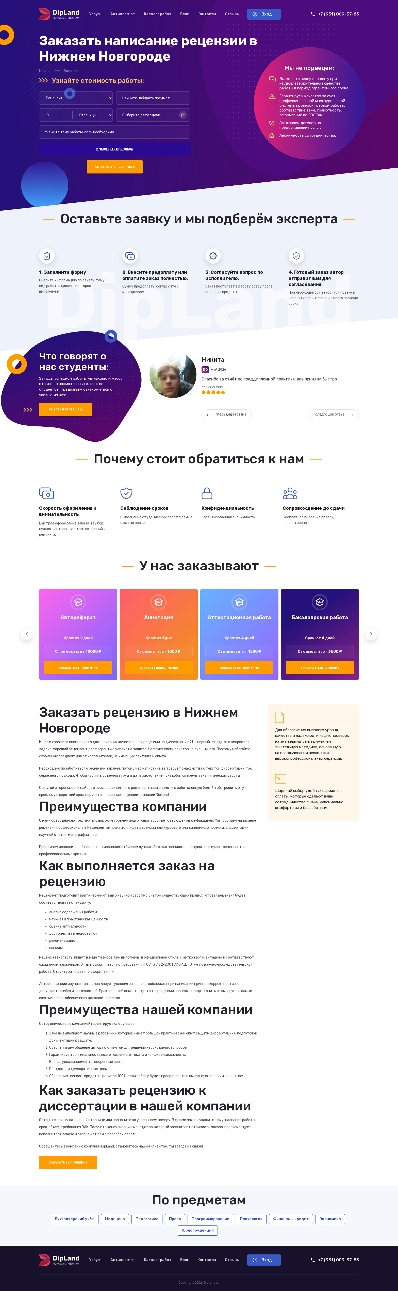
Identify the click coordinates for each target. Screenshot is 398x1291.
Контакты (206, 14)
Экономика (330, 1219)
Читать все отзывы (65, 409)
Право (175, 1219)
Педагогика (147, 1219)
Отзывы (232, 14)
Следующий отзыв (334, 414)
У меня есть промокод (114, 149)
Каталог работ (157, 14)
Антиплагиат (122, 14)
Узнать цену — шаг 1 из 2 (114, 167)
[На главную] (59, 14)
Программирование (210, 1219)
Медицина (115, 1219)
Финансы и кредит (291, 1219)
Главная (45, 71)
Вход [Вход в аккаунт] (262, 14)
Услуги (95, 14)
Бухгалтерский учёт (74, 1219)
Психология (251, 1219)
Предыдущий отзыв (226, 414)
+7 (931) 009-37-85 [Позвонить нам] (335, 14)
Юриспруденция (198, 1230)
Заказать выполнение (78, 668)
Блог (184, 14)
